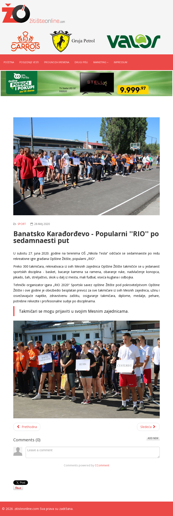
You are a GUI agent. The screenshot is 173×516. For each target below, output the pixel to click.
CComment (102, 465)
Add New (153, 438)
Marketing (99, 62)
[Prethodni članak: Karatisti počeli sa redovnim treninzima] (26, 427)
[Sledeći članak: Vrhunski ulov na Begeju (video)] (148, 427)
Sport (22, 224)
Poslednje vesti (29, 62)
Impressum (120, 62)
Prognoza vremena (56, 62)
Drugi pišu (81, 62)
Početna (9, 62)
